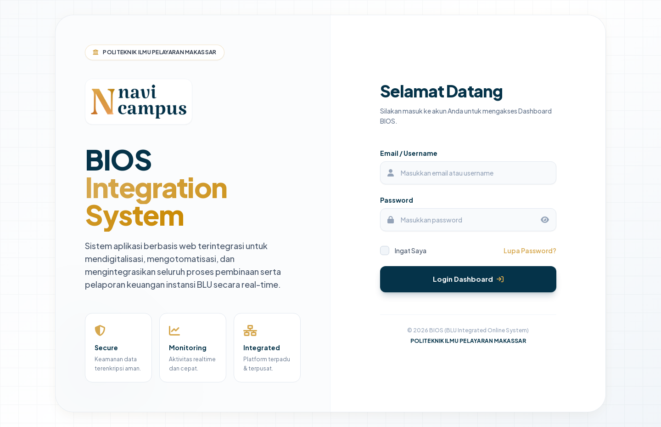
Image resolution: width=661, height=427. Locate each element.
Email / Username (408, 153)
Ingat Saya (403, 250)
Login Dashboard (468, 278)
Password (396, 200)
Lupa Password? (530, 250)
